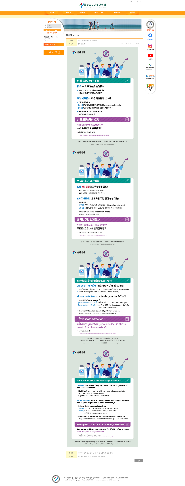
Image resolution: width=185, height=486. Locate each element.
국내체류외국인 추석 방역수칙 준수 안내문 (91, 456)
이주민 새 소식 (50, 45)
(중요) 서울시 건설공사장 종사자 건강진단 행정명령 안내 (96, 453)
